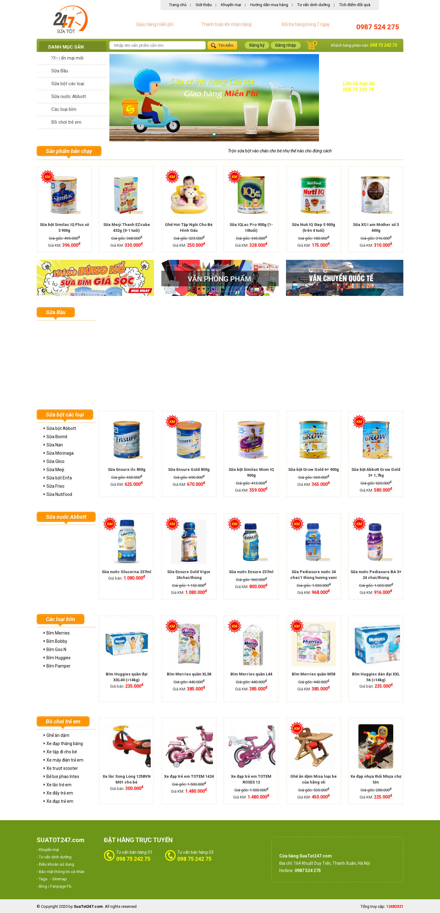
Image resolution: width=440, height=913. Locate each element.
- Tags (42, 879)
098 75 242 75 (383, 45)
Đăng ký (257, 45)
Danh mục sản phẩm (66, 52)
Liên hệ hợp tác (359, 83)
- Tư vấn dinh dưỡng (54, 857)
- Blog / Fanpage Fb (54, 886)
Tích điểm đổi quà (354, 4)
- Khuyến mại (48, 849)
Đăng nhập (285, 45)
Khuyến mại (231, 4)
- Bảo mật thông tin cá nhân (61, 871)
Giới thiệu (204, 4)
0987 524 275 (377, 27)
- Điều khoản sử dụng (55, 864)
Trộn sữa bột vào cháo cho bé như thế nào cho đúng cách (280, 150)
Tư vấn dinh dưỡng (313, 4)
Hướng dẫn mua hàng (269, 4)
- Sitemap (58, 879)
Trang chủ (177, 4)
